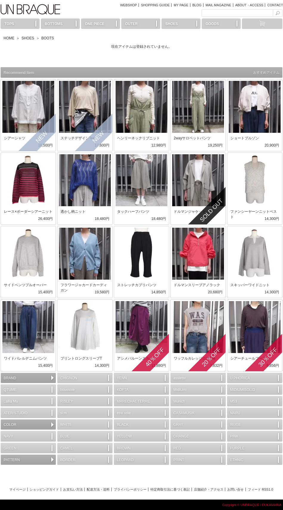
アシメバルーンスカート (136, 358)
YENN (122, 378)
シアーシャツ (14, 138)
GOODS (212, 24)
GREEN (10, 448)
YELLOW (124, 436)
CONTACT (275, 5)
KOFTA (122, 390)
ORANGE (181, 436)
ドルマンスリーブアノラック (197, 285)
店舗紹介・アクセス (208, 489)
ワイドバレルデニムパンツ (25, 358)
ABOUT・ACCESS (249, 5)
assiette (179, 378)
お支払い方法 (73, 489)
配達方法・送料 (98, 489)
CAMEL (66, 448)
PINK (234, 436)
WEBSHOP (128, 5)
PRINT (178, 460)
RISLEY (66, 401)
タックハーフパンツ (133, 211)
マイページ (17, 489)
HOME (9, 38)
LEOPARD (125, 460)
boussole (67, 390)
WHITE (66, 425)
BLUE (65, 436)
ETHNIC (236, 460)
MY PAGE (181, 5)
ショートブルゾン (244, 138)
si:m (63, 413)
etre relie (124, 413)
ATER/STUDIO (15, 413)
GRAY (178, 425)
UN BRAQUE (30, 9)
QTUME (10, 390)
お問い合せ (235, 489)
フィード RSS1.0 (260, 489)
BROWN (123, 448)
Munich (179, 401)
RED (177, 448)
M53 (233, 401)
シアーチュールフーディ (250, 358)
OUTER (131, 24)
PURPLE (237, 448)
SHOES (171, 24)
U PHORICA (240, 378)
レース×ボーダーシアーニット (28, 211)
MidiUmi (179, 390)
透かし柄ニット (72, 211)
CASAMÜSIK (184, 413)
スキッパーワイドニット (250, 285)
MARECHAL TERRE (133, 401)
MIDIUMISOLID (242, 390)
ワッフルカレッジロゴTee (194, 358)
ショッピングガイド (44, 489)
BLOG (197, 5)
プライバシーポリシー (130, 489)
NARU (235, 413)
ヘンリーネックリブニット (138, 138)
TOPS (9, 24)
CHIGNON (68, 378)
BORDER (68, 460)
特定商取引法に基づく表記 (170, 489)
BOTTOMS (54, 24)
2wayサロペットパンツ (192, 138)
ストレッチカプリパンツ (136, 285)
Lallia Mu (11, 401)
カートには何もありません (262, 24)
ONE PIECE (94, 24)
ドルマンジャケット (190, 211)
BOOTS (47, 38)
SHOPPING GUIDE (155, 5)
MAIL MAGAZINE (218, 5)
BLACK (123, 425)
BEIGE (235, 425)
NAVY (8, 436)
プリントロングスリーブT (81, 358)
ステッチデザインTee (77, 138)
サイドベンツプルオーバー (25, 285)
